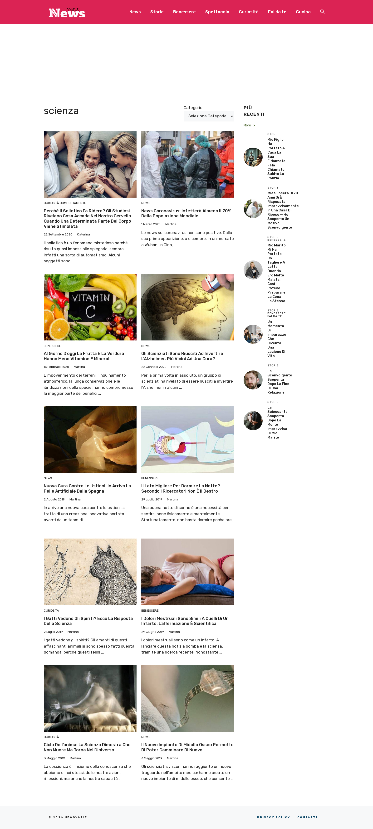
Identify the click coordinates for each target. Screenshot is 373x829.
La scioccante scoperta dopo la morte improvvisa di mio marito (277, 422)
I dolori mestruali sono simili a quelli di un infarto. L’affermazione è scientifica (185, 621)
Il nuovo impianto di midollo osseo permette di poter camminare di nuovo (187, 747)
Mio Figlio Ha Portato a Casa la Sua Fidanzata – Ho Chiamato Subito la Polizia (276, 158)
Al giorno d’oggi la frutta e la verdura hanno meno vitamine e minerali (84, 356)
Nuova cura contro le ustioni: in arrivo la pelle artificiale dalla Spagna (87, 488)
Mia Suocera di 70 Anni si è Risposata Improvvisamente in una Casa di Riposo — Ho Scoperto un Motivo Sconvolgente (283, 210)
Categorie (193, 107)
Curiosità (249, 12)
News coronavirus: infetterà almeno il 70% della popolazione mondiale (186, 213)
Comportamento (73, 203)
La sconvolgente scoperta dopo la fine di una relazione (279, 382)
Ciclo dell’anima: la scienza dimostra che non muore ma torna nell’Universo (87, 747)
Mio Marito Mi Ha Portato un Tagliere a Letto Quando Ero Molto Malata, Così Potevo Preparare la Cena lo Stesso (276, 273)
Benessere (184, 12)
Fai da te (277, 12)
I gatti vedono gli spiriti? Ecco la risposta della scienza (88, 621)
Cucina (303, 12)
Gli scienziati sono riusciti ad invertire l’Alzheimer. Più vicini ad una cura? (182, 356)
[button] (322, 12)
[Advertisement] (186, 59)
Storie (157, 12)
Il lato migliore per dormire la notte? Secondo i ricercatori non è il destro (180, 488)
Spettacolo (217, 12)
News (135, 12)
